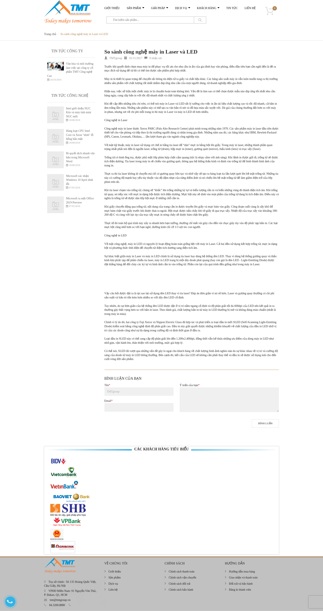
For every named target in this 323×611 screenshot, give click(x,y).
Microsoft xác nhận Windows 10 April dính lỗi (79, 180)
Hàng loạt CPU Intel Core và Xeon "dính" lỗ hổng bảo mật (79, 134)
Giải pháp (158, 8)
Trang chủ (50, 34)
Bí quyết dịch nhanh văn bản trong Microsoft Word (80, 157)
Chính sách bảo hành (181, 589)
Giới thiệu (112, 8)
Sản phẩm (134, 8)
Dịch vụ (181, 8)
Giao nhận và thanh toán (243, 577)
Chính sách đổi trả (179, 583)
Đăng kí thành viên (240, 589)
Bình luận (265, 423)
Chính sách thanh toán (181, 571)
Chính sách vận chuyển (182, 577)
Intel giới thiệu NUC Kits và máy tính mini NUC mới (78, 112)
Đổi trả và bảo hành (241, 583)
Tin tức (232, 8)
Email (108, 400)
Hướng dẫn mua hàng (242, 571)
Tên (107, 385)
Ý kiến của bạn (190, 385)
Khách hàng (206, 8)
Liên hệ (250, 8)
